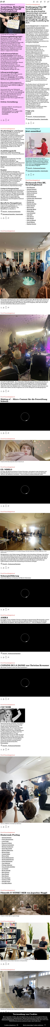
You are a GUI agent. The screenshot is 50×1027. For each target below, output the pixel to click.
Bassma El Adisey (7, 843)
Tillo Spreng (30, 216)
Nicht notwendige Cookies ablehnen (33, 1025)
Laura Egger (5, 841)
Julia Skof (29, 215)
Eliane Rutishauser (7, 861)
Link (16, 97)
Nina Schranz (5, 872)
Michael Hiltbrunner (7, 850)
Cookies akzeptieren (10, 1025)
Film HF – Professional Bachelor (36, 116)
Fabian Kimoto (31, 205)
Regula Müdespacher (8, 857)
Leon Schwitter (31, 213)
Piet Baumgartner (32, 191)
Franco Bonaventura (7, 839)
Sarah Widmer (31, 222)
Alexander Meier (31, 209)
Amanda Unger (6, 881)
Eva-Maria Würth (7, 883)
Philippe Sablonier (7, 865)
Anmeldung (5, 114)
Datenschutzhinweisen (8, 1019)
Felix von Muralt (31, 220)
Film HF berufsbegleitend (33, 180)
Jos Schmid (5, 868)
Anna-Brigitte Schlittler (8, 867)
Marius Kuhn (30, 207)
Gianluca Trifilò (6, 879)
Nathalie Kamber (31, 204)
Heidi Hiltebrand (31, 196)
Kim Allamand (31, 187)
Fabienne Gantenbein (8, 845)
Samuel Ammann (31, 189)
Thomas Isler (30, 200)
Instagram (28, 112)
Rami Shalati (5, 874)
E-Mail (19, 85)
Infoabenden (11, 77)
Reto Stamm (30, 218)
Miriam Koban (6, 852)
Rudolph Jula (30, 202)
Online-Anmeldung (8, 55)
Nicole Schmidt (6, 870)
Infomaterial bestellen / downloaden (37, 119)
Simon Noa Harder (7, 848)
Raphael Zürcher (31, 224)
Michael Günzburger (7, 847)
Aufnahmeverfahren (40, 164)
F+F (3, 2)
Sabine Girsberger (32, 193)
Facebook (28, 114)
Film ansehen (4, 743)
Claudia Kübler (6, 854)
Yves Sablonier (6, 863)
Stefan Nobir (30, 211)
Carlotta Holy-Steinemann (34, 198)
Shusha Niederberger (8, 859)
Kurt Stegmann (6, 878)
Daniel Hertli (30, 194)
